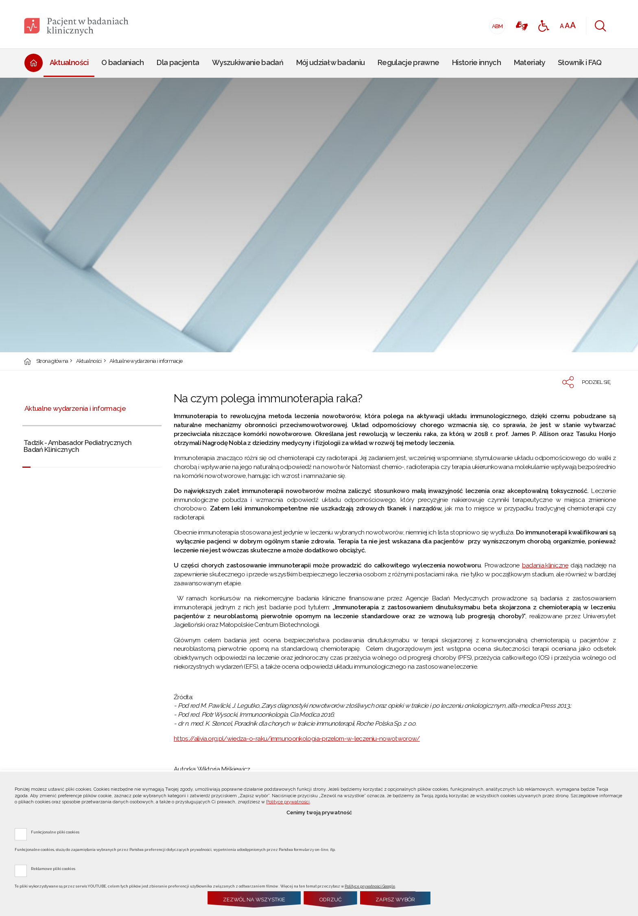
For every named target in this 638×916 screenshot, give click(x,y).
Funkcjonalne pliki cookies (55, 832)
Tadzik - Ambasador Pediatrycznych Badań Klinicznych (78, 446)
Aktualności (89, 361)
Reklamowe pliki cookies (53, 868)
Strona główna (52, 361)
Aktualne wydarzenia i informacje (145, 361)
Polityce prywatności (288, 802)
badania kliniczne (545, 565)
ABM (496, 23)
